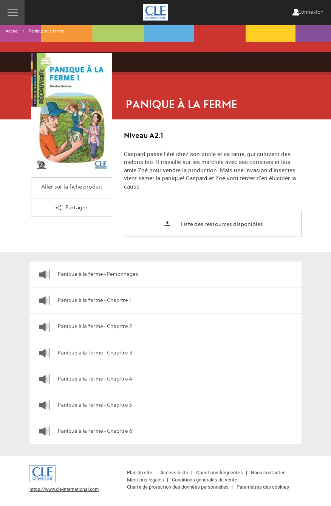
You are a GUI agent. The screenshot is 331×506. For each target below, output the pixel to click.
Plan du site (139, 472)
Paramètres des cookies (263, 486)
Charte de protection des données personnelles (178, 486)
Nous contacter (268, 472)
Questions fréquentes (219, 472)
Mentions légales (145, 479)
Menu (12, 12)
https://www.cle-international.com (64, 489)
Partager (72, 208)
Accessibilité (174, 472)
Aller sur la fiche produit (71, 187)
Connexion (310, 12)
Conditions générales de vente (204, 479)
